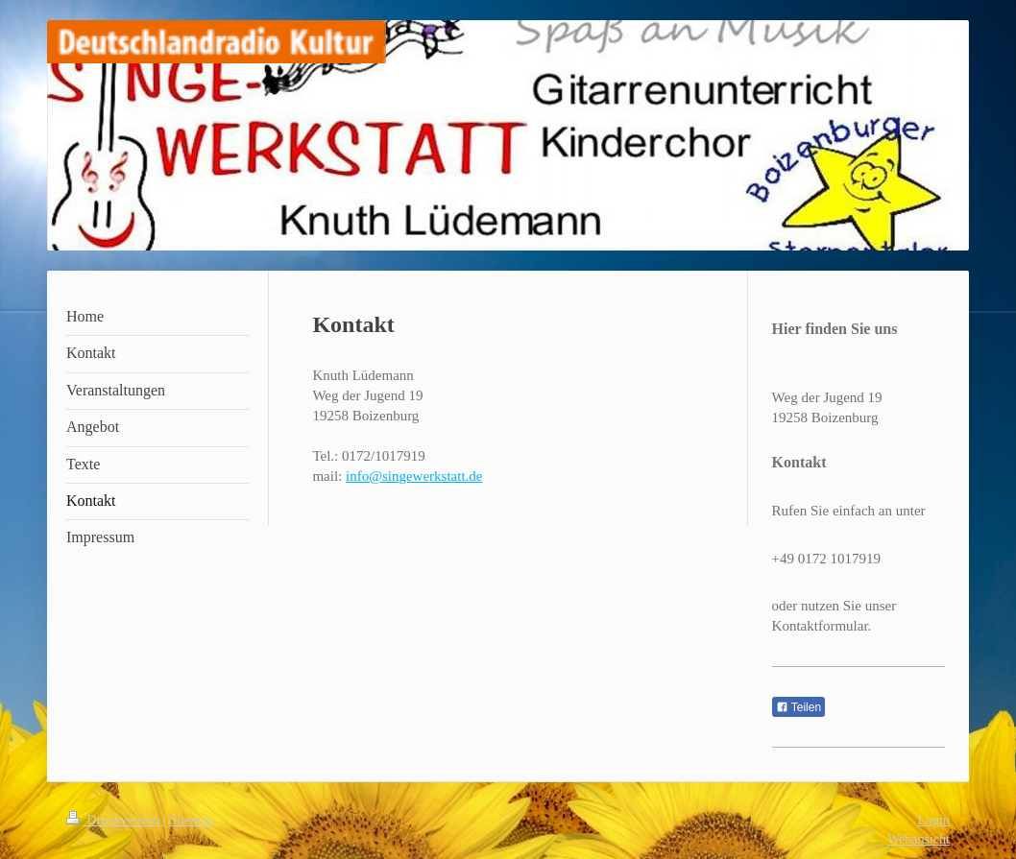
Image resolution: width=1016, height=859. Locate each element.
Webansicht (918, 839)
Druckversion (114, 820)
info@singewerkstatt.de (414, 476)
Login (934, 820)
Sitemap (192, 820)
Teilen (798, 707)
